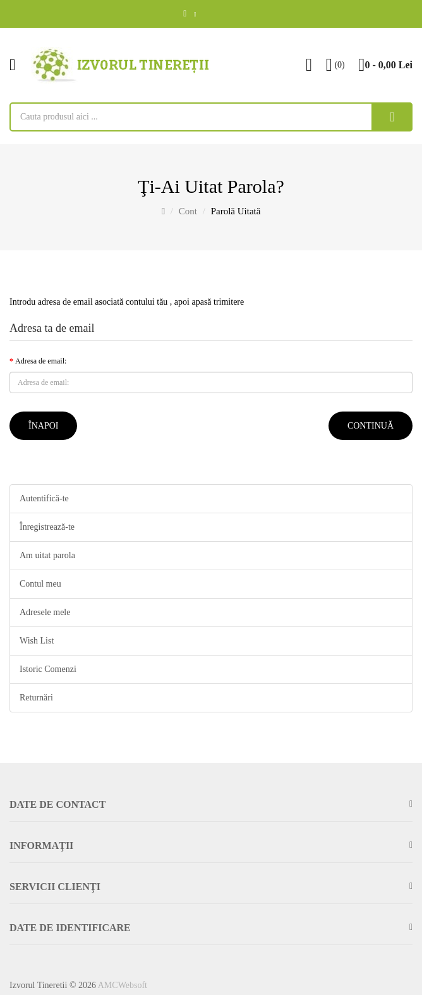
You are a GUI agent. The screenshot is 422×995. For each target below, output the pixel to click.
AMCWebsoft (122, 985)
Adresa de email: (40, 361)
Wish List (37, 640)
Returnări (36, 697)
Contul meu (40, 584)
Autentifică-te (44, 498)
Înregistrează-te (47, 527)
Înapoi (43, 425)
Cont (188, 211)
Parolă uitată (236, 211)
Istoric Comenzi (48, 669)
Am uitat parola (47, 555)
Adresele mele (45, 612)
